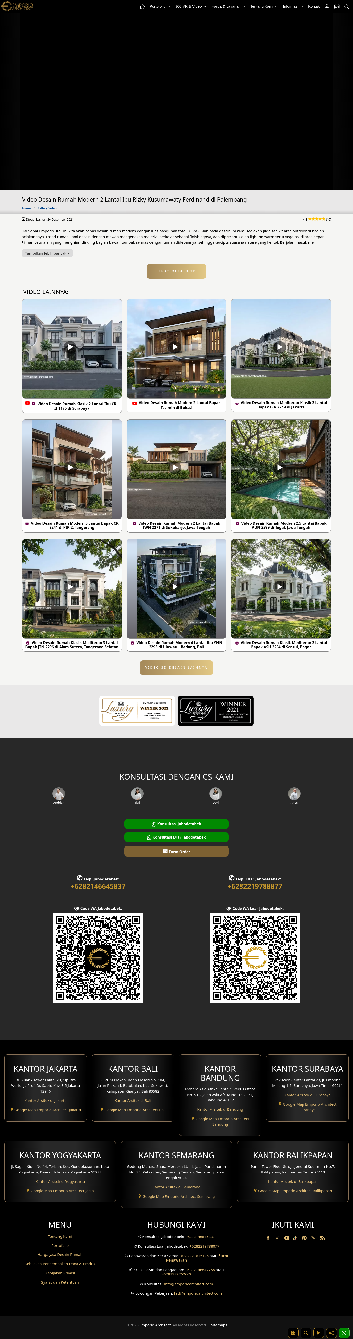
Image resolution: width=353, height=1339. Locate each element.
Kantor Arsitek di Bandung (220, 1109)
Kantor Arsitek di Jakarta (46, 1100)
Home (26, 208)
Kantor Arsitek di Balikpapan (293, 1181)
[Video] (318, 1333)
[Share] (331, 1333)
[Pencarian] (346, 6)
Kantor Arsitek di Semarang (176, 1187)
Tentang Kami (264, 6)
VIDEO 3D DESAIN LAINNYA (176, 667)
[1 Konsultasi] (344, 1333)
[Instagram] (277, 1239)
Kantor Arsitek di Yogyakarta (60, 1181)
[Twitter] (314, 1240)
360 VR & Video (191, 6)
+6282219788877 (254, 886)
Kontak (314, 6)
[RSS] (322, 1239)
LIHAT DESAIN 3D (177, 271)
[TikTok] (296, 1239)
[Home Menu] (142, 6)
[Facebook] (269, 1239)
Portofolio (160, 6)
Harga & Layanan (229, 6)
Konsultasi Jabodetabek (176, 824)
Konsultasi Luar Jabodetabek (176, 837)
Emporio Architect (155, 1324)
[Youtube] (287, 1239)
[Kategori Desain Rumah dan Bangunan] (293, 1333)
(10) (317, 219)
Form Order (176, 851)
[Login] (326, 6)
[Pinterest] (305, 1239)
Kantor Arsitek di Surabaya (307, 1094)
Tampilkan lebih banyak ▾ (47, 253)
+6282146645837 (98, 886)
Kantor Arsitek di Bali (132, 1100)
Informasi (293, 6)
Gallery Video (46, 208)
